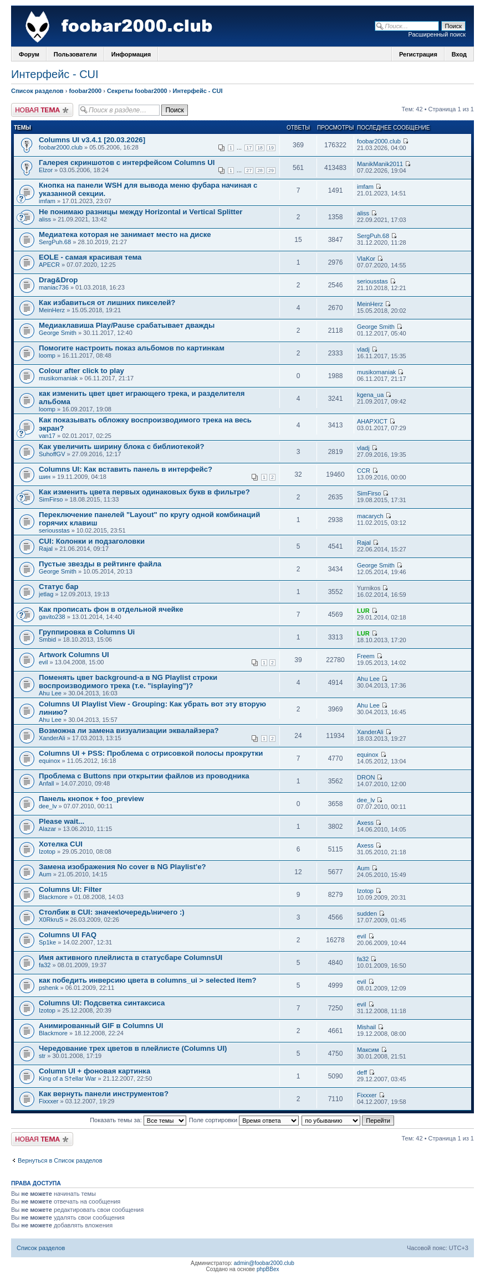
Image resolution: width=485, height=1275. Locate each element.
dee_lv (48, 806)
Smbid (47, 639)
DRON (366, 777)
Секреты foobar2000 (137, 90)
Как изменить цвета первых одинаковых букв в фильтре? (144, 492)
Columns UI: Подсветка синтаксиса (102, 1003)
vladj (363, 349)
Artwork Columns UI (74, 655)
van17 (47, 435)
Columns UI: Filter (70, 889)
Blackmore (53, 897)
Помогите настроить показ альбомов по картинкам (131, 348)
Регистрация (418, 54)
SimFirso (51, 499)
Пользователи (75, 54)
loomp (47, 355)
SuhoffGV (52, 454)
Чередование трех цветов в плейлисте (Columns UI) (133, 1048)
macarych (370, 516)
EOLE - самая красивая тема (90, 257)
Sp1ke (47, 942)
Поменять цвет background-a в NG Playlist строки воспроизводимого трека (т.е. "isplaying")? (128, 681)
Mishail (366, 1027)
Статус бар (59, 586)
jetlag (46, 594)
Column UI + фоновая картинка (94, 1071)
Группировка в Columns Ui (87, 632)
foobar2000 (85, 90)
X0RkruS (51, 919)
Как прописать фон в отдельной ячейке (111, 609)
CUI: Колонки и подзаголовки (92, 541)
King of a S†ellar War (67, 1078)
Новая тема (42, 110)
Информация (131, 54)
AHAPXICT (372, 421)
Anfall (46, 783)
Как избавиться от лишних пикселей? (107, 302)
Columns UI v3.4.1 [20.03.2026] (92, 140)
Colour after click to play (81, 371)
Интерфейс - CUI (55, 74)
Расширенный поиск (437, 34)
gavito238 (52, 616)
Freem (366, 656)
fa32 (44, 965)
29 (271, 170)
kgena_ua (370, 394)
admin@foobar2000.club (264, 1263)
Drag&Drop (58, 280)
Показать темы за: (138, 1120)
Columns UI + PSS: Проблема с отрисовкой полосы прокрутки (151, 753)
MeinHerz (52, 310)
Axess (365, 822)
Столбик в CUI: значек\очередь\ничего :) (112, 912)
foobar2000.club (61, 147)
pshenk (48, 987)
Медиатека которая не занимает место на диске (125, 234)
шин (44, 476)
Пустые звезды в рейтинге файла (100, 564)
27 (249, 170)
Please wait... (61, 821)
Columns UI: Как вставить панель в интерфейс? (125, 469)
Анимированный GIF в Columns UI (101, 1025)
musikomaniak (58, 378)
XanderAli (52, 738)
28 (260, 170)
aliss (45, 219)
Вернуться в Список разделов (60, 1160)
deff (362, 1072)
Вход (459, 54)
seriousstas (372, 281)
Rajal (46, 548)
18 (260, 148)
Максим (368, 1049)
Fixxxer (48, 1101)
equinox (49, 760)
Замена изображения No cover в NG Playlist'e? (122, 867)
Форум (29, 54)
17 (249, 148)
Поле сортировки (244, 1120)
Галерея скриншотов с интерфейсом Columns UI (127, 162)
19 (271, 148)
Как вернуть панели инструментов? (104, 1094)
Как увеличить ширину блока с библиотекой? (122, 446)
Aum (45, 874)
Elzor (46, 170)
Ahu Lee (50, 693)
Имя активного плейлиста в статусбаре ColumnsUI (130, 957)
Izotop (47, 851)
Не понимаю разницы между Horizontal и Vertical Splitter (140, 212)
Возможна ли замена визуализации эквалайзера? (129, 730)
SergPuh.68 (55, 242)
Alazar (47, 828)
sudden (367, 913)
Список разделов (37, 90)
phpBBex (268, 1269)
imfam (47, 201)
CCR (363, 470)
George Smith (57, 332)
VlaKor (366, 258)
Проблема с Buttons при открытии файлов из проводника (144, 776)
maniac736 (54, 287)
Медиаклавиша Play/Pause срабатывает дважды (127, 325)
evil (43, 662)
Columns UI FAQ (67, 935)
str (42, 1055)
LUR (363, 610)
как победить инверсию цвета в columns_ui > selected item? (148, 980)
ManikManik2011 (380, 164)
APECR (49, 264)
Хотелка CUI (61, 844)
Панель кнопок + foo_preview (91, 798)
